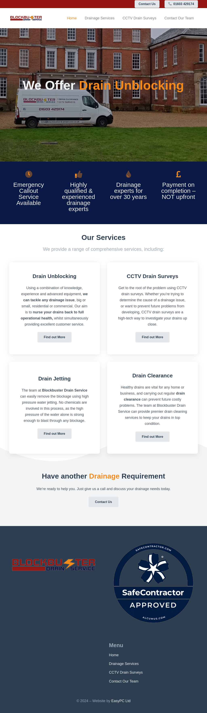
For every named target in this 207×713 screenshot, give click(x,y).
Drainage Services (124, 664)
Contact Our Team (123, 681)
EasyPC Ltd (120, 701)
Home (114, 655)
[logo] (26, 18)
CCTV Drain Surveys (126, 672)
